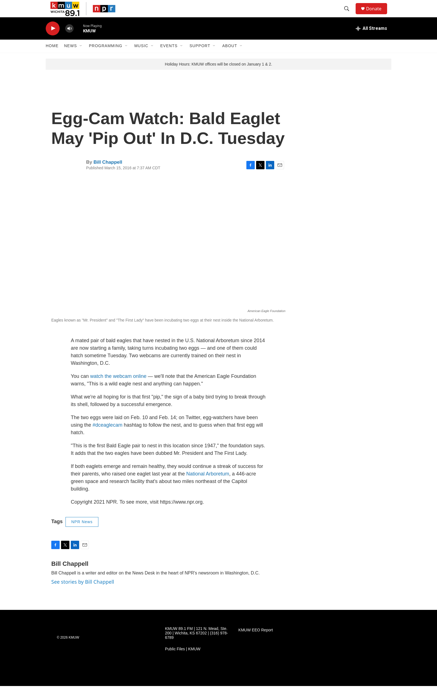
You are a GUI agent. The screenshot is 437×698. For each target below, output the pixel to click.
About (229, 58)
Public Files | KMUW (182, 661)
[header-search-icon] (349, 14)
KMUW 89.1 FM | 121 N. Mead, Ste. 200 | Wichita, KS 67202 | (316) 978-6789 (196, 645)
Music (141, 58)
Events (169, 58)
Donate (377, 15)
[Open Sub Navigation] (81, 58)
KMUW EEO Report (255, 642)
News (70, 58)
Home (52, 58)
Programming (105, 58)
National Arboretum (207, 486)
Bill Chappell (107, 174)
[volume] (69, 40)
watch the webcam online (118, 388)
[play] (52, 40)
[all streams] (371, 40)
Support (200, 58)
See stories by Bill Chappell (82, 593)
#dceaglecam (107, 437)
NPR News (82, 534)
